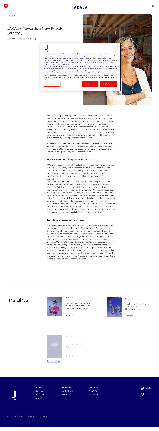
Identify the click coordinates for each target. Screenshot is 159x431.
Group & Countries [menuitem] (41, 398)
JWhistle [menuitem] (64, 398)
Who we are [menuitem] (39, 394)
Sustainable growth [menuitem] (68, 394)
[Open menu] (6, 6)
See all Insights (53, 364)
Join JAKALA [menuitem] (93, 394)
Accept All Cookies (108, 84)
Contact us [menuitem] (38, 401)
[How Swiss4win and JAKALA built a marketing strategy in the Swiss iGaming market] (69, 309)
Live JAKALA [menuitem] (93, 398)
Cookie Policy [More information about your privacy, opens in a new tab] (109, 77)
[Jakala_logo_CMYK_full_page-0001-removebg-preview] (79, 8)
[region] (80, 67)
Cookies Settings (52, 84)
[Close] (117, 46)
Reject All (89, 84)
